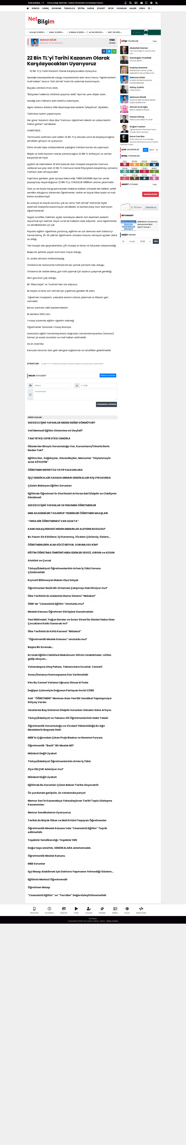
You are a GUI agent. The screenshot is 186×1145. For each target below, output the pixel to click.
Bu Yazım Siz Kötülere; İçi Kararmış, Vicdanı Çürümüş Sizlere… (72, 537)
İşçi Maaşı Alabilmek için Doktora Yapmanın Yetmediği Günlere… (72, 872)
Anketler (102, 910)
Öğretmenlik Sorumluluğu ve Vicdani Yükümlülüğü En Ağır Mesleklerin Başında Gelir (72, 728)
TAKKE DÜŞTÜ (135, 90)
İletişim (115, 910)
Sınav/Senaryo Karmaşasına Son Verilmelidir (72, 675)
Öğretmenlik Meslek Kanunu (72, 856)
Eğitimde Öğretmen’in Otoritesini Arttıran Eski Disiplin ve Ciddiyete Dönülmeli (72, 496)
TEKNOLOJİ (69, 8)
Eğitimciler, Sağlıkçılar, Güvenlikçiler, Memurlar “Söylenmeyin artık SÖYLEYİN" (72, 460)
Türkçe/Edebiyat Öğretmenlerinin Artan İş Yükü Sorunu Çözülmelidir (72, 571)
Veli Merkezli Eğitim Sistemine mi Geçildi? (72, 431)
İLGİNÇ (45, 8)
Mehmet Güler (137, 77)
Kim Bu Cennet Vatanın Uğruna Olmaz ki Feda (72, 683)
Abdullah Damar (139, 48)
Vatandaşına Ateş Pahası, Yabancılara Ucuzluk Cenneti (72, 667)
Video (76, 910)
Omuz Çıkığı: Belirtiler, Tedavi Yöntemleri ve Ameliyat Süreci (75, 3)
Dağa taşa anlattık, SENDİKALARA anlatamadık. (72, 848)
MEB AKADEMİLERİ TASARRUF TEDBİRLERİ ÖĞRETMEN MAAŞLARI (72, 513)
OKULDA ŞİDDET (136, 60)
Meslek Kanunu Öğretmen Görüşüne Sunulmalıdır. (72, 612)
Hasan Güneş (137, 116)
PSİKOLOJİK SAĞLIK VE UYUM (141, 119)
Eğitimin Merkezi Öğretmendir (72, 880)
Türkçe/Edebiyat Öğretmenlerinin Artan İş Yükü (72, 761)
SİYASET (101, 8)
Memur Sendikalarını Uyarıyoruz (72, 813)
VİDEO (142, 8)
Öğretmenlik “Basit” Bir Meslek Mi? (72, 746)
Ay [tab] (157, 150)
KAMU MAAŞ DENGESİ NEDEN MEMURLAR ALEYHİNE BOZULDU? (72, 529)
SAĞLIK (90, 8)
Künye (127, 910)
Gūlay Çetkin (137, 87)
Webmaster (141, 910)
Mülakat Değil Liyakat (72, 754)
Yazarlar (88, 910)
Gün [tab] (145, 150)
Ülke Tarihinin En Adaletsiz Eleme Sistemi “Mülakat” (72, 596)
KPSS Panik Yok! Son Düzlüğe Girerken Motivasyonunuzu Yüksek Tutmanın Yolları (139, 142)
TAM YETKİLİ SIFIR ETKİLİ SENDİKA (72, 439)
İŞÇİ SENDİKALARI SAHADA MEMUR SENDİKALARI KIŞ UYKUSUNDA (72, 478)
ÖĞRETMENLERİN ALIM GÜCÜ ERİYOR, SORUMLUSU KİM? (72, 545)
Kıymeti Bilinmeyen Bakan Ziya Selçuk (72, 580)
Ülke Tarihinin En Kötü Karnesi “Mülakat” (72, 632)
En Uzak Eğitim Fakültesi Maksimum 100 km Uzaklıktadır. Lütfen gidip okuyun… (72, 657)
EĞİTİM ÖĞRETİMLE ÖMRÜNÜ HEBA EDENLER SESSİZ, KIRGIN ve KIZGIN (72, 553)
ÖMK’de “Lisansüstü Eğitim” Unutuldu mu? (72, 604)
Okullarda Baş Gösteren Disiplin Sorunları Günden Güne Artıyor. (72, 710)
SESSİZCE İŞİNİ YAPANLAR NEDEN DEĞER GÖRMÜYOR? (72, 423)
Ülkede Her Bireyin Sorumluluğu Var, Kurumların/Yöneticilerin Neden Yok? (72, 449)
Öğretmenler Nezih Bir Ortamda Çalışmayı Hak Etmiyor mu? (72, 588)
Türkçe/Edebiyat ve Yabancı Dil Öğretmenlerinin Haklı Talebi (72, 718)
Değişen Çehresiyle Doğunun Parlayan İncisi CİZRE (72, 691)
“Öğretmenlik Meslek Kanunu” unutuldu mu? (72, 639)
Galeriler (63, 910)
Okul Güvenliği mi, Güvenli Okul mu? (142, 52)
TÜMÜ (154, 41)
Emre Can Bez (137, 136)
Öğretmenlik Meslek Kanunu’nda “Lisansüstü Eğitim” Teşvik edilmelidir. (72, 830)
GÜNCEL (36, 8)
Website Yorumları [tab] (108, 375)
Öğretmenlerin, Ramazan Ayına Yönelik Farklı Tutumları (143, 130)
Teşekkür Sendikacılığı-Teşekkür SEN (72, 840)
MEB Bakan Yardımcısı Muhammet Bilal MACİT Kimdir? (147, 224)
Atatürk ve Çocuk (72, 561)
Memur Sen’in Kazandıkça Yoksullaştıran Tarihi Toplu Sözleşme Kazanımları (72, 803)
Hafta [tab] (151, 150)
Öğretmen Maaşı (72, 888)
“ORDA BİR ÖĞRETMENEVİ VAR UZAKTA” (72, 521)
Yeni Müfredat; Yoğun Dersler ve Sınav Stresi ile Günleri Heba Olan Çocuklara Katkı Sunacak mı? (72, 622)
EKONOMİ (56, 8)
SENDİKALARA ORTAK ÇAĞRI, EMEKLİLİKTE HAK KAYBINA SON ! (142, 71)
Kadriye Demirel (138, 67)
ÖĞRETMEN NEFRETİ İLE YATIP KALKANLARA (72, 470)
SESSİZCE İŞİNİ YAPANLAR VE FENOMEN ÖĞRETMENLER (72, 506)
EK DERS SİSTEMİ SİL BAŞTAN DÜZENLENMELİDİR (141, 81)
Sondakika (49, 910)
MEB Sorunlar (72, 864)
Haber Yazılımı (112, 921)
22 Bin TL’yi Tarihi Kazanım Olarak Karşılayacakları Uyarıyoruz (72, 364)
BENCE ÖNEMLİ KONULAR (139, 110)
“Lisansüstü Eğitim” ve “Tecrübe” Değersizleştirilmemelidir (72, 895)
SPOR (111, 8)
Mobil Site (34, 910)
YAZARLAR (121, 8)
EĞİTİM (81, 8)
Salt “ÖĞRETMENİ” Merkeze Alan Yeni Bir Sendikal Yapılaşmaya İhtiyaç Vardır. (72, 700)
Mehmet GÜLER (138, 97)
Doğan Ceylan (137, 126)
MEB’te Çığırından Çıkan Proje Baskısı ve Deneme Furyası (72, 738)
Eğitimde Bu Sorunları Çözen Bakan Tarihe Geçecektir (72, 785)
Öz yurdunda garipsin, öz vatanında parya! (72, 793)
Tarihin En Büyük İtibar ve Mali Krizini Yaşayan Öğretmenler (72, 821)
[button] (150, 8)
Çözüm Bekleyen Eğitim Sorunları (72, 486)
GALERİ (132, 8)
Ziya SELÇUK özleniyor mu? (72, 769)
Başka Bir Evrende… (72, 647)
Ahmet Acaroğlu (139, 107)
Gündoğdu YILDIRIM (140, 57)
